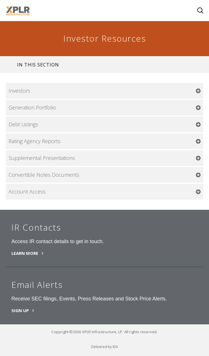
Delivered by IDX (104, 346)
